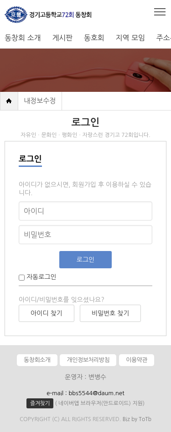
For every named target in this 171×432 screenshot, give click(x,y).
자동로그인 (41, 277)
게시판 (62, 37)
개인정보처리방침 (88, 360)
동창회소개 (37, 360)
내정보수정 (40, 100)
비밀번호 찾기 (111, 313)
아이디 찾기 (46, 313)
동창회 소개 (23, 37)
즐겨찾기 (40, 403)
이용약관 (136, 360)
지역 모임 (130, 37)
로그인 (85, 259)
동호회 (94, 37)
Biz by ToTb (137, 419)
